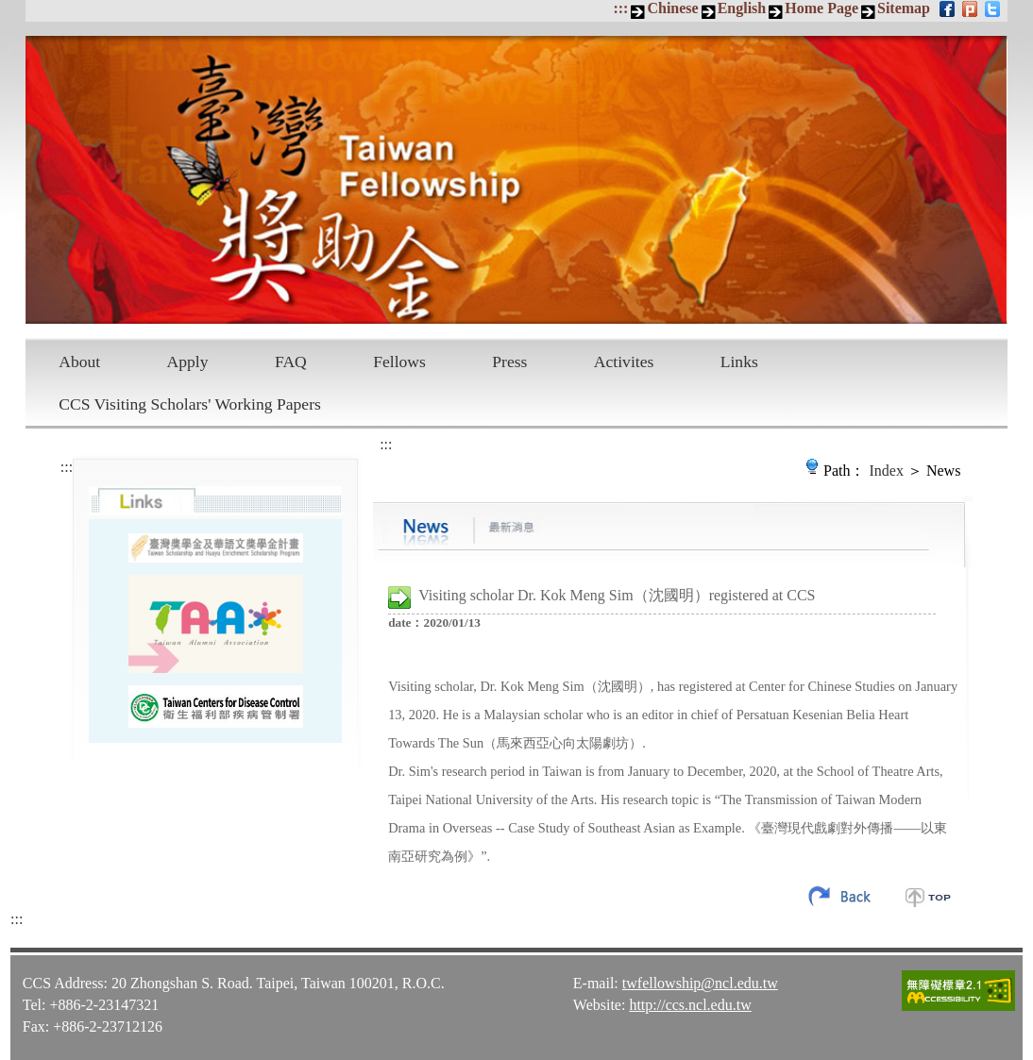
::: (620, 8)
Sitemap (903, 8)
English (742, 8)
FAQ (291, 361)
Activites (624, 361)
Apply (188, 361)
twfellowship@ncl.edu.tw (700, 983)
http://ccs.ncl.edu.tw (690, 1005)
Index (887, 471)
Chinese (672, 8)
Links (739, 361)
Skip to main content (9, 9)
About (79, 361)
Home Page (821, 8)
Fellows (399, 361)
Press (509, 361)
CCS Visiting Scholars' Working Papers (190, 404)
